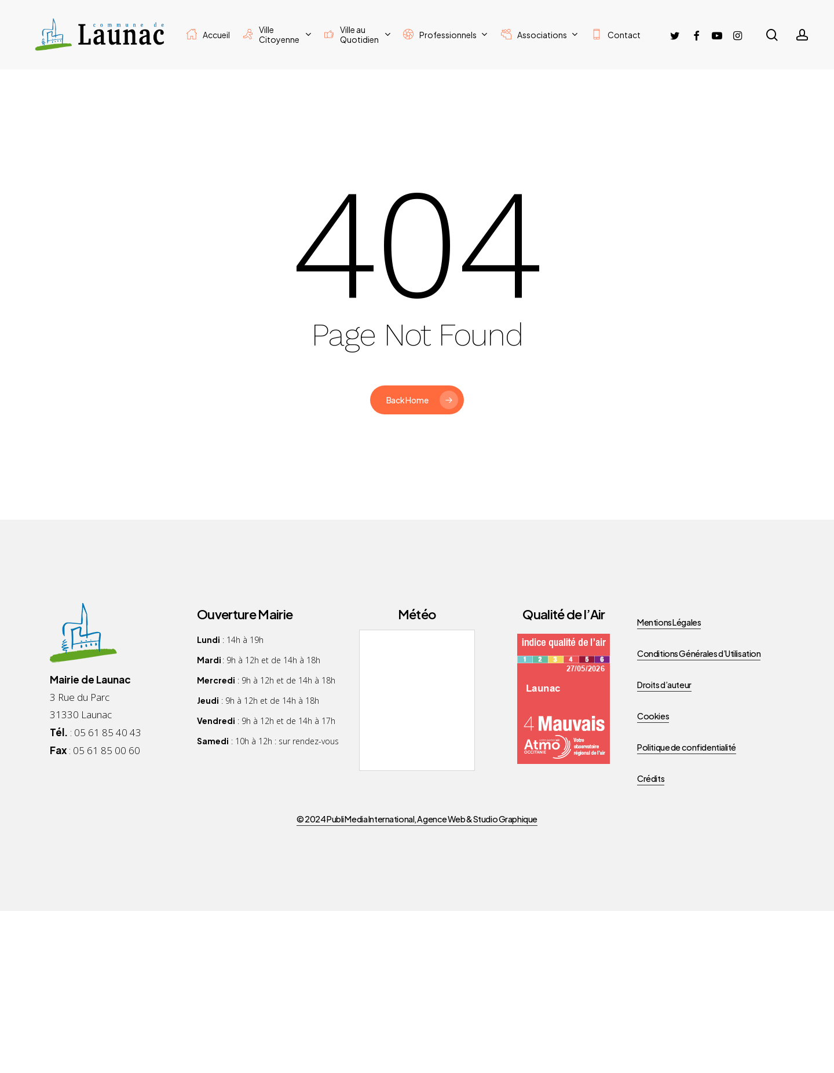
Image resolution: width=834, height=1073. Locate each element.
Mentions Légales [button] (669, 622)
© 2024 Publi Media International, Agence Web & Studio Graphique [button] (417, 819)
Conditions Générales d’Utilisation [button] (698, 653)
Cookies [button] (653, 716)
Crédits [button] (650, 778)
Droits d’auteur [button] (664, 684)
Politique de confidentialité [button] (686, 747)
